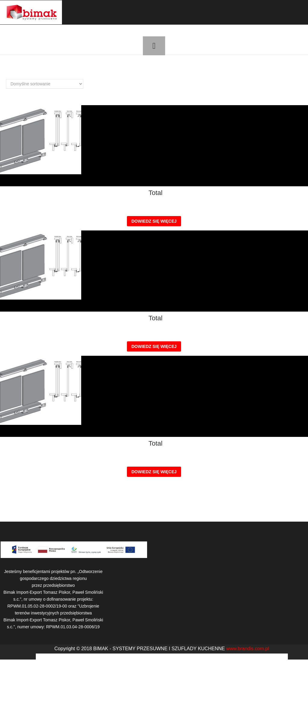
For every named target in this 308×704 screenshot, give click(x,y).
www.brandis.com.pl (247, 648)
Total (155, 193)
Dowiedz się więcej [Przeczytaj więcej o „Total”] (154, 221)
